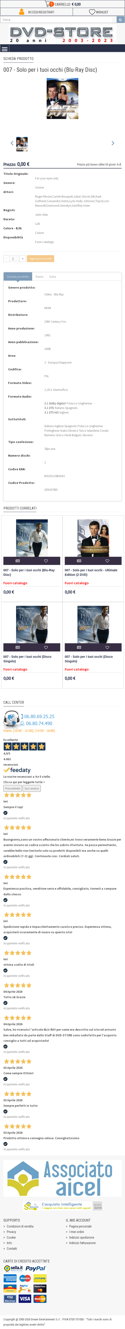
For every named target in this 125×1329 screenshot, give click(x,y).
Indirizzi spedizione (81, 1237)
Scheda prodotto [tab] (18, 277)
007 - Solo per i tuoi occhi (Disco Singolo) (27, 659)
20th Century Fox (55, 321)
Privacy (11, 1232)
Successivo (31, 788)
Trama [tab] (39, 277)
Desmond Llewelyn (58, 205)
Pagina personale (80, 1226)
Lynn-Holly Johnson (81, 201)
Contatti (12, 1248)
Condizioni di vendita (20, 1226)
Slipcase (49, 449)
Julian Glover (82, 196)
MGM (47, 308)
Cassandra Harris (57, 201)
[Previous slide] (12, 144)
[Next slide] (112, 144)
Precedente (12, 788)
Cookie (11, 1237)
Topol (99, 201)
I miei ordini (76, 1232)
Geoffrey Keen (81, 205)
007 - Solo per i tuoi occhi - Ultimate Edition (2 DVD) (91, 573)
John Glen (41, 215)
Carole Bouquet (63, 196)
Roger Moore (43, 196)
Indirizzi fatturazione (82, 1243)
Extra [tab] (53, 277)
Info (9, 1243)
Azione (39, 187)
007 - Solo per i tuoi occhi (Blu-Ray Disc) (29, 573)
